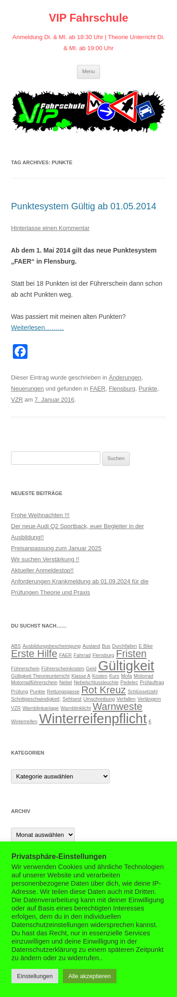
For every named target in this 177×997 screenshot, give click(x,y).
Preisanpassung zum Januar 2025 (56, 548)
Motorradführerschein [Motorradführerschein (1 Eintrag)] (34, 682)
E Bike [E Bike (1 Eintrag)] (145, 646)
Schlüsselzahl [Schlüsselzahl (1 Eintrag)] (142, 691)
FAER (97, 388)
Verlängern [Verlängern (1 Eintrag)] (149, 699)
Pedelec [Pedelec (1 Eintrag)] (129, 682)
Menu (88, 71)
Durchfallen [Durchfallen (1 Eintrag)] (124, 646)
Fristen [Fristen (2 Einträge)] (131, 653)
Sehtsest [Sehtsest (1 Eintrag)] (71, 699)
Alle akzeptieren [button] (89, 976)
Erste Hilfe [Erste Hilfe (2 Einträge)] (34, 653)
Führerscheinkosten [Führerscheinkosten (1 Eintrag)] (62, 668)
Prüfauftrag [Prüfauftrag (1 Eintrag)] (152, 682)
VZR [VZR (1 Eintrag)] (16, 708)
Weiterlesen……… (37, 327)
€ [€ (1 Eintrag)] (150, 721)
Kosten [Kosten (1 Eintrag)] (99, 676)
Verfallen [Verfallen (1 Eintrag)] (125, 699)
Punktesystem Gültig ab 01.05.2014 (83, 206)
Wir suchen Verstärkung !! (45, 559)
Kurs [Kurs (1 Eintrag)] (114, 676)
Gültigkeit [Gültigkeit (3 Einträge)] (126, 665)
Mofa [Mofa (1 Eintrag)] (126, 676)
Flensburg (122, 388)
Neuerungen (27, 388)
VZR (17, 399)
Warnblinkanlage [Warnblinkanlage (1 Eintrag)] (40, 708)
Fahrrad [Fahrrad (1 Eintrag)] (81, 655)
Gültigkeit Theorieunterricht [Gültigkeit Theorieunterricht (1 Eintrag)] (40, 676)
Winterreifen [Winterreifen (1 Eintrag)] (24, 721)
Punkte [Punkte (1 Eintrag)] (37, 691)
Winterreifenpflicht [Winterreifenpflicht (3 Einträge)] (93, 718)
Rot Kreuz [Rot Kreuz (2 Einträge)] (103, 690)
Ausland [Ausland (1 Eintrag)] (91, 646)
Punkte (147, 388)
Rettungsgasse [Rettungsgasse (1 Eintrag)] (63, 691)
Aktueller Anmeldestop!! (42, 570)
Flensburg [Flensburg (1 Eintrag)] (103, 655)
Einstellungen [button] (35, 976)
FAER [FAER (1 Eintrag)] (65, 655)
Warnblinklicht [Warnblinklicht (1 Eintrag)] (76, 708)
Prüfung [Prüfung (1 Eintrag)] (19, 691)
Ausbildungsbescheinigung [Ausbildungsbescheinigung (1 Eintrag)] (51, 646)
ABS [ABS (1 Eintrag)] (16, 646)
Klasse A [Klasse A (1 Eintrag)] (81, 676)
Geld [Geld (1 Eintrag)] (91, 668)
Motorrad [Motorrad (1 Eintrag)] (143, 676)
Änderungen (125, 377)
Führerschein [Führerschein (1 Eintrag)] (25, 668)
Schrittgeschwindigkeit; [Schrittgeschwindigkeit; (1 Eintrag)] (36, 699)
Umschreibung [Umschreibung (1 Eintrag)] (99, 699)
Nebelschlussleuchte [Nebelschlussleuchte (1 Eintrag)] (96, 682)
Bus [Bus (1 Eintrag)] (106, 646)
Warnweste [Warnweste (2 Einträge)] (118, 706)
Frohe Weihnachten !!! (40, 515)
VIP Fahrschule (88, 18)
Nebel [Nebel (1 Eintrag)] (65, 682)
